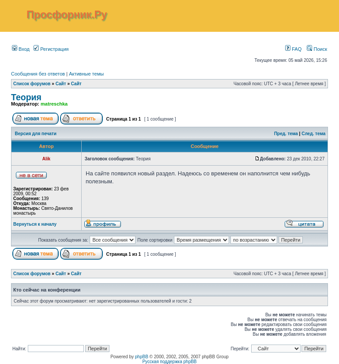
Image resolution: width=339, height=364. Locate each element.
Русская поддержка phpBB (169, 361)
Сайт (61, 83)
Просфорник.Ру (66, 14)
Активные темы (86, 73)
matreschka (54, 103)
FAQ (293, 49)
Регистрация (51, 49)
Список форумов (32, 83)
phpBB (141, 356)
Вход (21, 49)
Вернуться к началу (34, 224)
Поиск (317, 49)
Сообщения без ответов (38, 73)
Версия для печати (35, 133)
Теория (26, 97)
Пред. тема (286, 133)
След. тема (313, 133)
